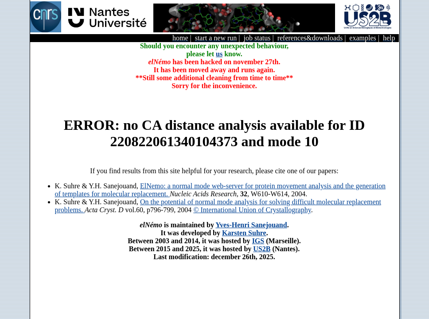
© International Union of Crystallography (252, 210)
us (219, 54)
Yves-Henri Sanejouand (251, 225)
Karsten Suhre (244, 233)
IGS (258, 241)
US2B (261, 249)
